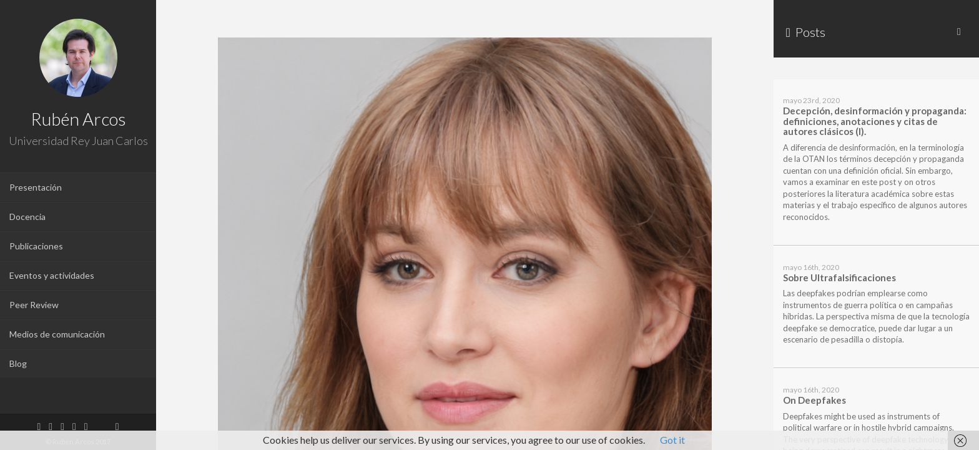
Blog (18, 363)
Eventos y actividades (51, 275)
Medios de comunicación (57, 334)
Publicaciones (36, 246)
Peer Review (34, 304)
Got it (672, 440)
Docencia (27, 216)
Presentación (35, 187)
